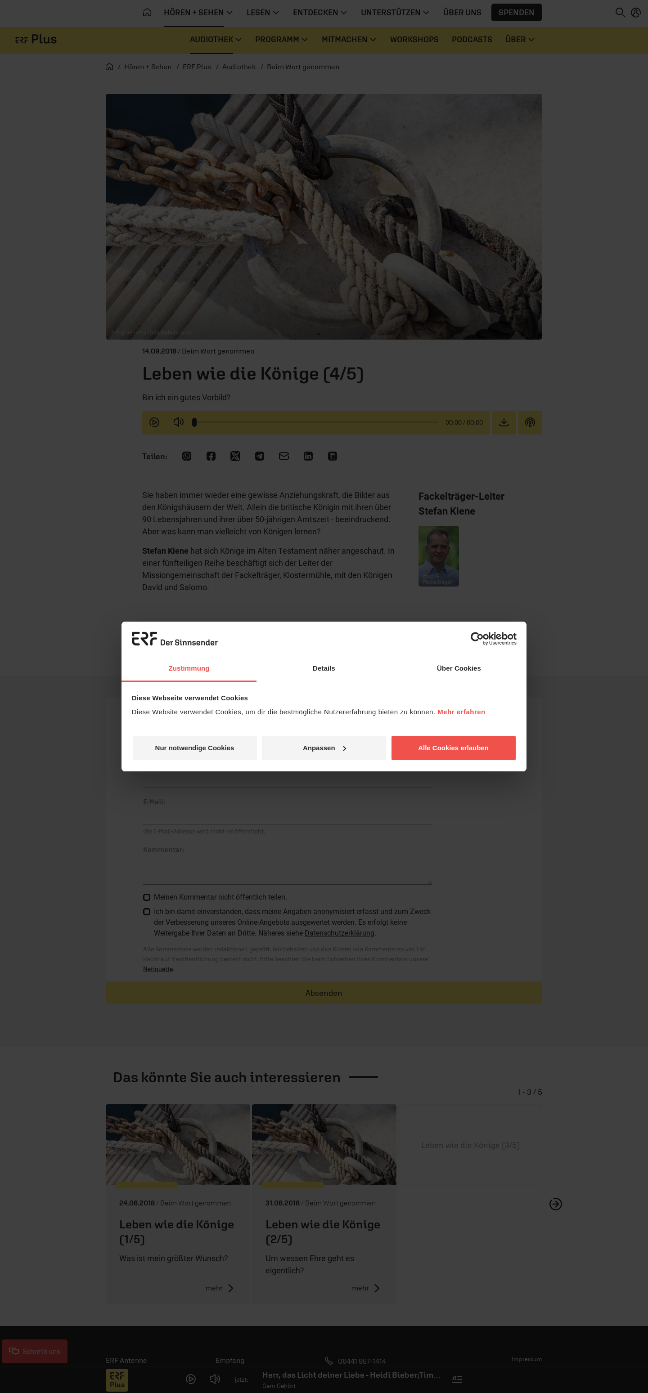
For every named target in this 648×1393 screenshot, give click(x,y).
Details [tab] (324, 668)
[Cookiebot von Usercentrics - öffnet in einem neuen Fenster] (477, 638)
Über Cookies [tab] (459, 668)
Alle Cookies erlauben (453, 748)
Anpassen (324, 748)
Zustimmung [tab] (189, 668)
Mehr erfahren (461, 712)
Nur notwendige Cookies (194, 748)
